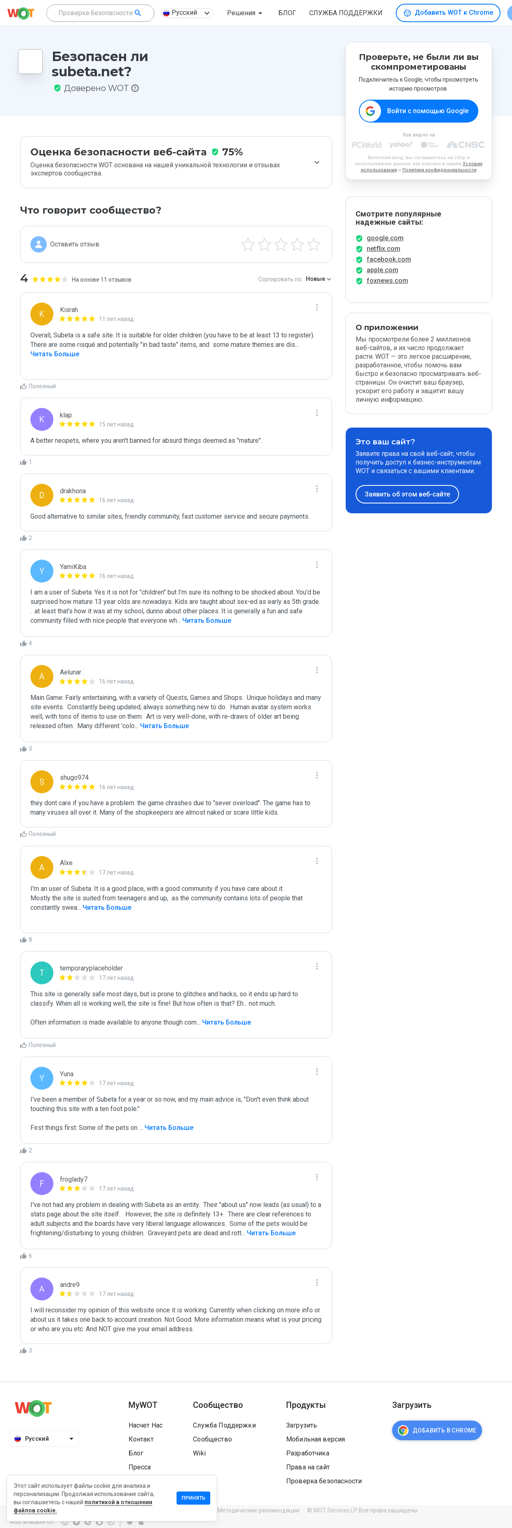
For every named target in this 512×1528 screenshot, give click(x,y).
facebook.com (389, 259)
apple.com (382, 270)
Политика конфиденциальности (439, 170)
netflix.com (383, 249)
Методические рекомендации (258, 1510)
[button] (246, 13)
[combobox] (100, 13)
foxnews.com (387, 281)
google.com (385, 238)
